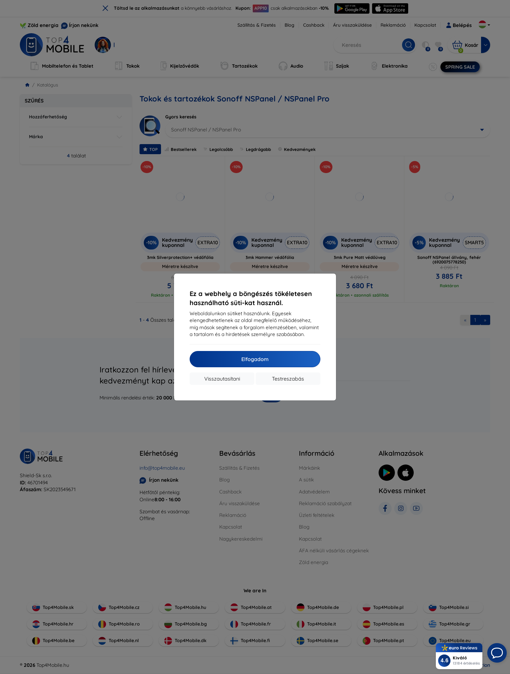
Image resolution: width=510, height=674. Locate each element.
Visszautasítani (222, 378)
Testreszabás (288, 378)
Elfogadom (255, 359)
